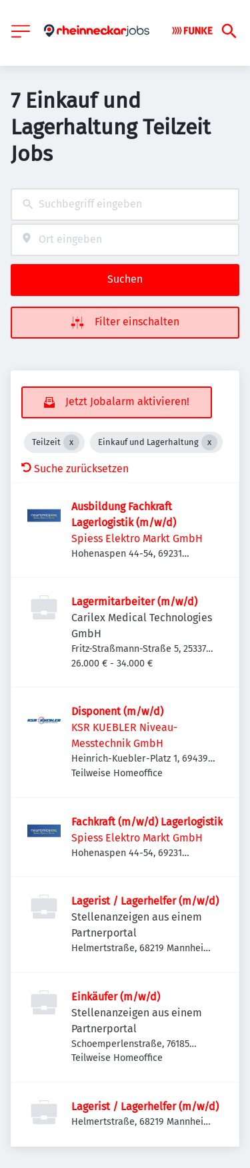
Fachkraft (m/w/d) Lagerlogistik (147, 821)
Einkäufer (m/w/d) (115, 996)
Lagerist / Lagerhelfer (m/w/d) (145, 901)
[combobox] (125, 204)
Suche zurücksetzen (75, 468)
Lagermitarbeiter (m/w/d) (134, 601)
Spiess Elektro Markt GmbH (137, 538)
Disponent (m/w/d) (117, 711)
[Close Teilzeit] (71, 442)
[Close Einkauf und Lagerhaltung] (209, 442)
